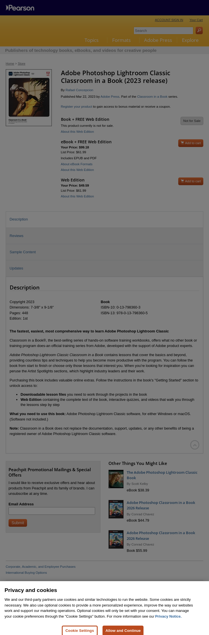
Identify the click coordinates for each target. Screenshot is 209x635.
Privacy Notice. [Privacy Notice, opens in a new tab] (168, 622)
